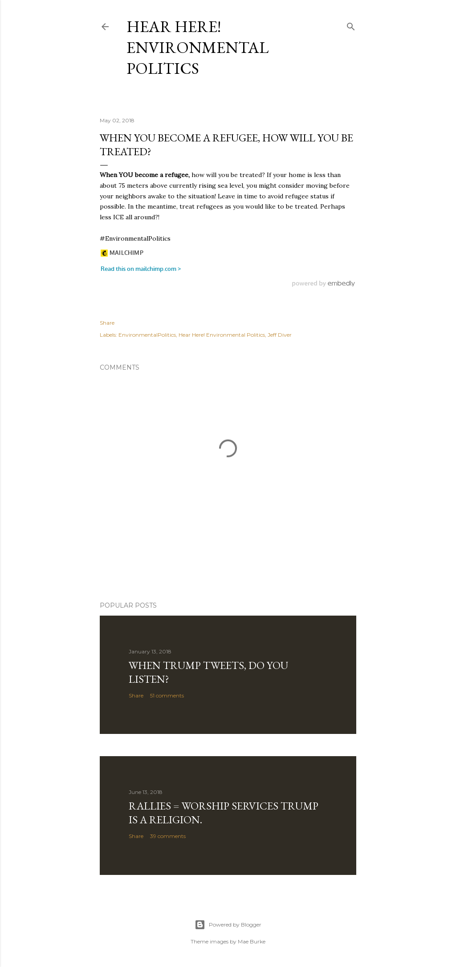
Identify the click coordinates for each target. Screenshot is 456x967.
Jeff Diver (280, 334)
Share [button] (107, 322)
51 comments (167, 695)
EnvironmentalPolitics (147, 334)
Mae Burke (251, 941)
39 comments (168, 836)
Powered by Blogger (228, 924)
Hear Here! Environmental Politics (197, 47)
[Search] (351, 24)
